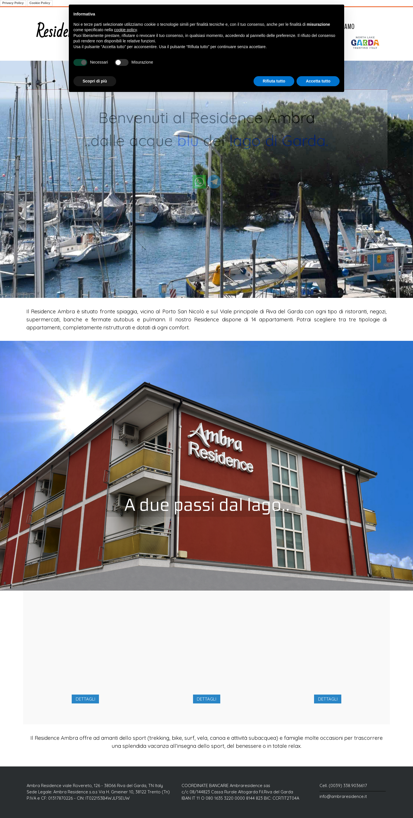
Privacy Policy (13, 3)
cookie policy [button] (125, 29)
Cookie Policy (40, 3)
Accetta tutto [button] (318, 81)
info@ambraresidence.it (343, 796)
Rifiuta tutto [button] (274, 81)
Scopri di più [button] (95, 81)
